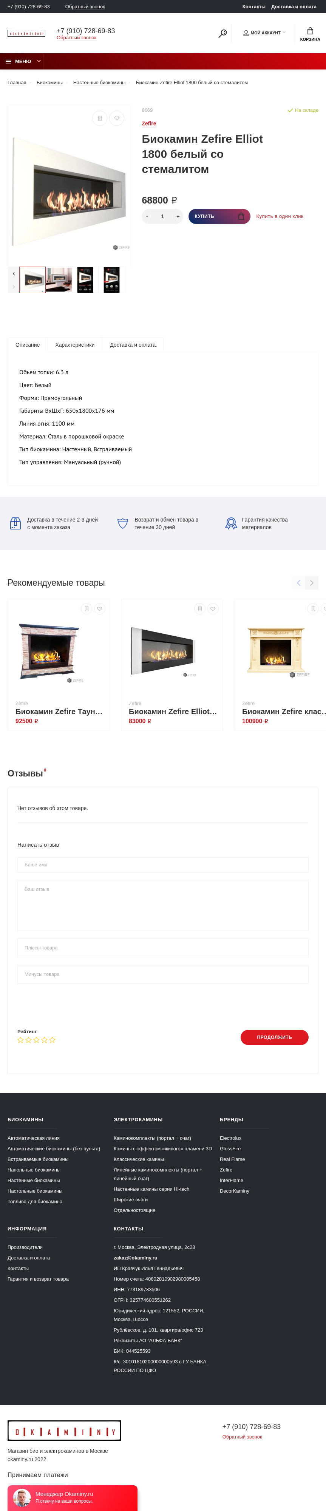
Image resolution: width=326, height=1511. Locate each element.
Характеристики (74, 345)
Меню (18, 61)
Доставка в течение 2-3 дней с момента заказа (54, 523)
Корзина (310, 34)
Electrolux (230, 1138)
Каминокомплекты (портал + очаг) (152, 1138)
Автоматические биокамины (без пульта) (54, 1148)
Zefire (226, 1170)
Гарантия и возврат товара (38, 1279)
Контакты (254, 6)
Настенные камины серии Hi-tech (152, 1189)
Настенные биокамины (34, 1180)
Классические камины (139, 1159)
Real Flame (232, 1159)
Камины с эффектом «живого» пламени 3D (163, 1148)
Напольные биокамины (34, 1170)
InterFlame (231, 1180)
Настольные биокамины (35, 1191)
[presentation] (74, 1006)
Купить (219, 216)
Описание (27, 345)
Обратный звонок (85, 6)
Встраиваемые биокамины (38, 1159)
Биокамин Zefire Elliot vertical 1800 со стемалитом (174, 711)
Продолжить (274, 1037)
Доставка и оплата (294, 6)
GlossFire (230, 1148)
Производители (25, 1247)
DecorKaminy (234, 1191)
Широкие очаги (131, 1199)
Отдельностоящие (135, 1210)
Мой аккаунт (262, 32)
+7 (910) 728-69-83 (29, 6)
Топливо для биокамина (35, 1201)
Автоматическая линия (34, 1138)
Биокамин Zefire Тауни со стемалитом (60, 711)
